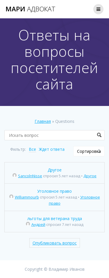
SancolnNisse (27, 175)
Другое (55, 170)
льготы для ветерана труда (54, 218)
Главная (43, 121)
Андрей (35, 224)
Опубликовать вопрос (55, 243)
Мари (31, 9)
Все (32, 149)
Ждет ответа (52, 149)
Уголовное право (54, 191)
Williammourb (24, 197)
